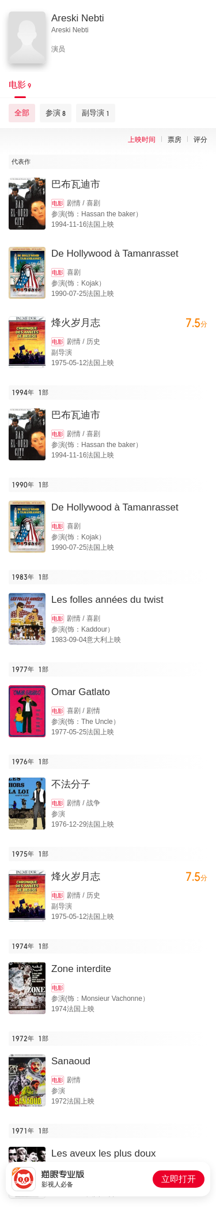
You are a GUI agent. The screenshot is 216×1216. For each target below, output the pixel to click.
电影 (57, 203)
